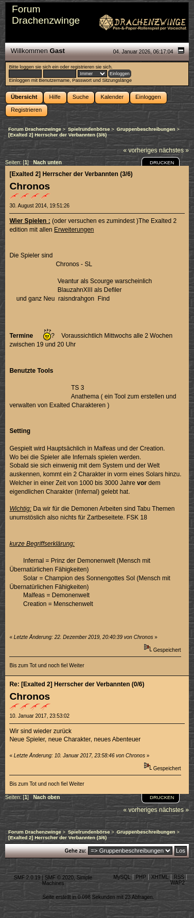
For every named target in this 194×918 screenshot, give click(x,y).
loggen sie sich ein (39, 67)
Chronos (29, 186)
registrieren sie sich (90, 67)
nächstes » (174, 150)
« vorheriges (140, 150)
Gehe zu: (75, 851)
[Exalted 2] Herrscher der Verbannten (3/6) (70, 174)
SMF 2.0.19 (27, 877)
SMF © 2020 (59, 877)
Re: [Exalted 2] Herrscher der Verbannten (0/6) (76, 684)
